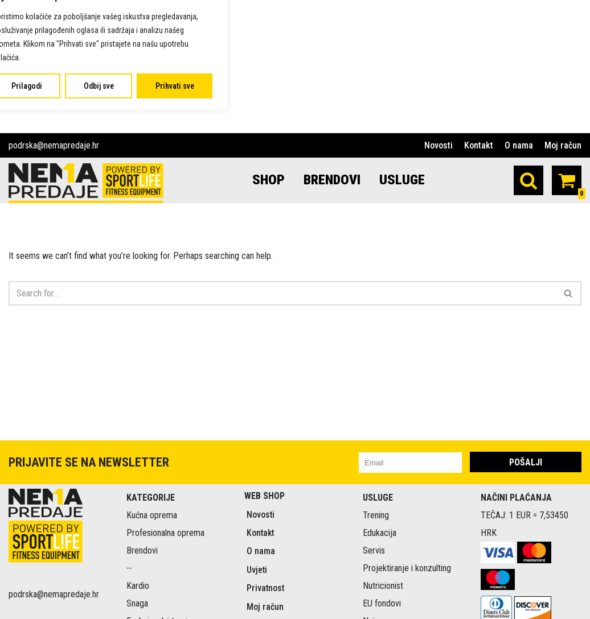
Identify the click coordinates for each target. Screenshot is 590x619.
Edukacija (379, 609)
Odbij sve (99, 85)
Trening (376, 591)
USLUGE (402, 180)
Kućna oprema (151, 591)
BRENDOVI (332, 180)
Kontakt (478, 145)
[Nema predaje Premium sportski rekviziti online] (86, 183)
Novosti (438, 145)
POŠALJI (525, 538)
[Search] (528, 180)
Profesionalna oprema (165, 609)
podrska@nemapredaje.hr (54, 145)
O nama (519, 145)
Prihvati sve (174, 85)
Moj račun (562, 145)
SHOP (268, 180)
